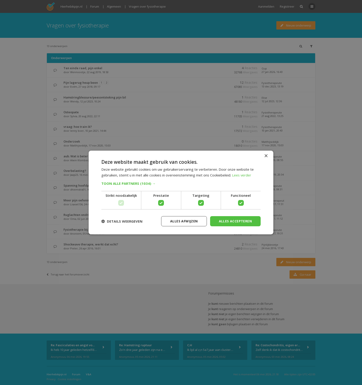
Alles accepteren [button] (235, 221)
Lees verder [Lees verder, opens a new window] (242, 175)
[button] (181, 183)
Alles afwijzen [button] (184, 221)
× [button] (266, 156)
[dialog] (181, 192)
